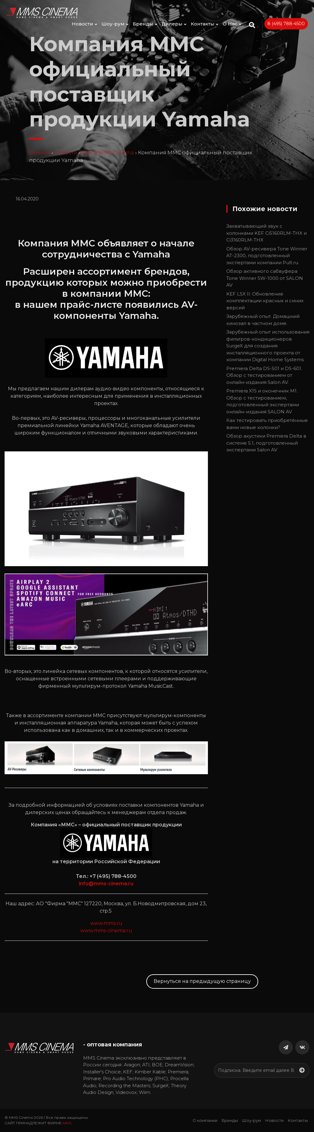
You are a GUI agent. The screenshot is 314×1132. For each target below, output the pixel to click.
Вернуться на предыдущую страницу (202, 981)
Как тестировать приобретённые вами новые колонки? (267, 423)
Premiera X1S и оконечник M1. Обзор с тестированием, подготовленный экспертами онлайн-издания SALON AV (262, 401)
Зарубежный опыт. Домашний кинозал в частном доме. (263, 319)
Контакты (204, 24)
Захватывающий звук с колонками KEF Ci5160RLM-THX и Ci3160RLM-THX (266, 233)
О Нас (232, 24)
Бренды (145, 24)
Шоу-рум (114, 24)
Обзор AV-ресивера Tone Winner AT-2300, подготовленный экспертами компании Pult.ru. (266, 255)
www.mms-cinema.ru (106, 930)
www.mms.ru (106, 923)
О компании (205, 1120)
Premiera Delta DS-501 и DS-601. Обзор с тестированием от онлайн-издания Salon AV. (264, 375)
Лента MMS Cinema (107, 152)
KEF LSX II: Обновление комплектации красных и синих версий (265, 301)
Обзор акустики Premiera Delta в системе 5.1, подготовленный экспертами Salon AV (266, 443)
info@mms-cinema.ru (106, 884)
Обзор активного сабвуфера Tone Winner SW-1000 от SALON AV (264, 278)
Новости (84, 24)
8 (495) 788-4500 (286, 23)
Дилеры (174, 24)
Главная (39, 152)
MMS (67, 1123)
